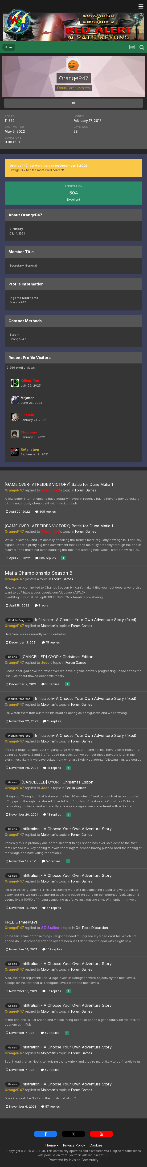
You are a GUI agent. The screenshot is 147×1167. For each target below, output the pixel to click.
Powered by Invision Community (73, 1160)
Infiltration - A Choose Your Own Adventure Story (66, 828)
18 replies (50, 684)
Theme (52, 1145)
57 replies (51, 861)
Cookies (96, 1145)
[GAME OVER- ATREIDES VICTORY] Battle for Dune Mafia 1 (59, 484)
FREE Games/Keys (21, 922)
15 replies (51, 642)
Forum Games (85, 490)
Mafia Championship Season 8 (38, 573)
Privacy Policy (74, 1145)
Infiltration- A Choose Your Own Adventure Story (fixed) (85, 619)
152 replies (52, 949)
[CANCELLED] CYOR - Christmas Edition (57, 656)
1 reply (41, 605)
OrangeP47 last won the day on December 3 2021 (48, 165)
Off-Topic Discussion (92, 928)
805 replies (45, 511)
